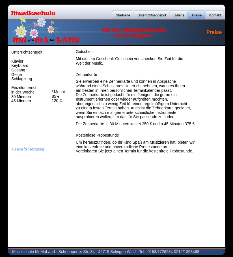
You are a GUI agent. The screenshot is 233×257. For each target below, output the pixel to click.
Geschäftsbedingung (28, 149)
